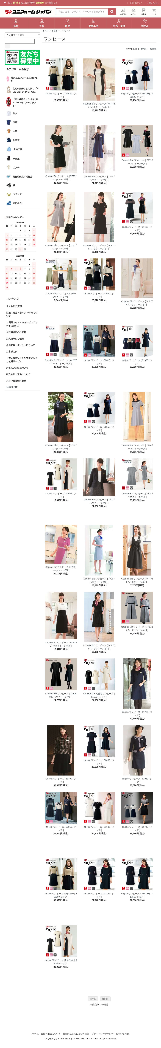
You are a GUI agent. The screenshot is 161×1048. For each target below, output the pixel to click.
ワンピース (65, 31)
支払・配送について (51, 1033)
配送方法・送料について (18, 374)
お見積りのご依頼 (15, 338)
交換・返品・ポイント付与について (21, 314)
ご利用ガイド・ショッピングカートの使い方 (21, 324)
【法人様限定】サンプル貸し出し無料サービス (21, 360)
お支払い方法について (17, 368)
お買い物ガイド (136, 3)
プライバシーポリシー (103, 1033)
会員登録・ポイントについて (20, 345)
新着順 (153, 49)
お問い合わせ (152, 3)
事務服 (54, 31)
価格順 (143, 49)
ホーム (45, 31)
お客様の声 (11, 351)
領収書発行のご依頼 (16, 332)
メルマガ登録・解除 (16, 380)
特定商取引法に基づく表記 (76, 1033)
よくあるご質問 (14, 306)
